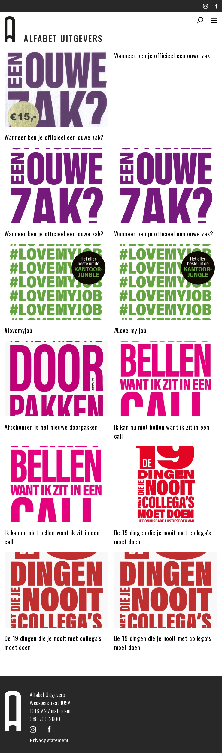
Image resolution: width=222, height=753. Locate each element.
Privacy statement (49, 740)
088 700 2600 (45, 719)
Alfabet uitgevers (63, 38)
